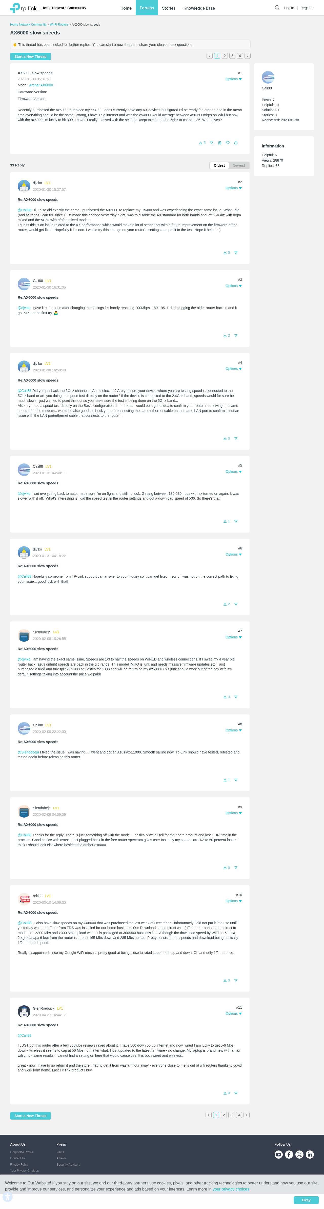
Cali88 (38, 281)
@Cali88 (24, 210)
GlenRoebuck (43, 1008)
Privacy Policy (19, 1164)
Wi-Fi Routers (59, 24)
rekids (37, 896)
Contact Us (18, 1158)
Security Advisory (68, 1164)
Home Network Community (28, 24)
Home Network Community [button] (64, 8)
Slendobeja (42, 632)
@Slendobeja (28, 752)
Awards (61, 1158)
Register (307, 8)
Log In (289, 8)
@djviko (24, 308)
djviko (37, 183)
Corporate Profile (21, 1152)
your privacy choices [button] (231, 1189)
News (60, 1152)
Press (61, 1144)
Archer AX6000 (41, 85)
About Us (18, 1144)
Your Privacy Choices (24, 1171)
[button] (236, 143)
